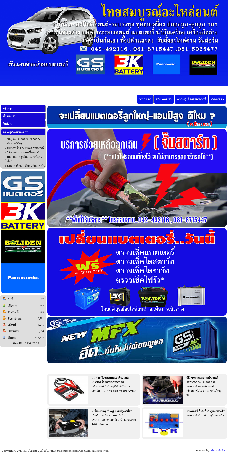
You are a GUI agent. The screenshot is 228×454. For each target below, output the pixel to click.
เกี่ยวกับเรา (8, 116)
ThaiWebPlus (218, 450)
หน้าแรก (7, 108)
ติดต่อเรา (7, 123)
